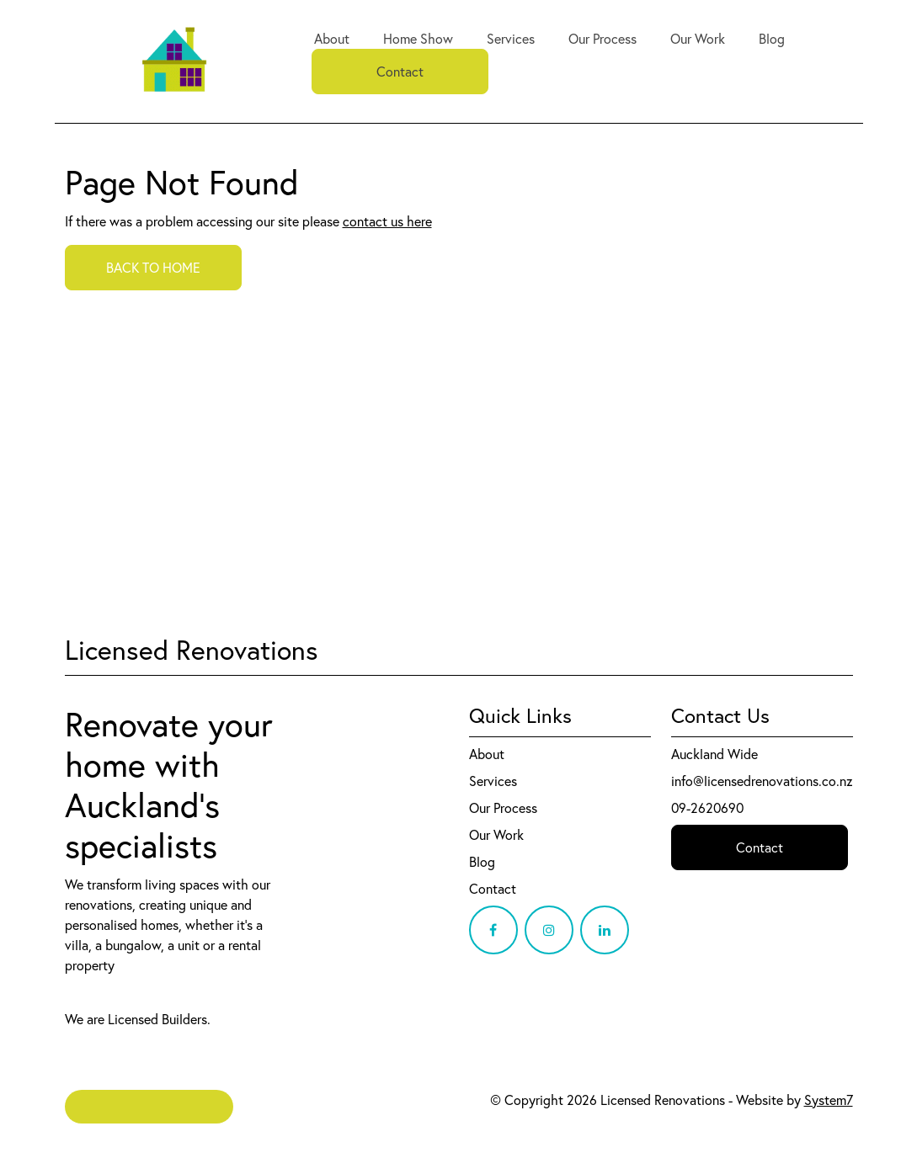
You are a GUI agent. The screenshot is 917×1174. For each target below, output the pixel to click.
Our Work (697, 38)
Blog (772, 38)
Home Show (418, 38)
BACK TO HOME (153, 267)
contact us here (387, 221)
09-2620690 (707, 807)
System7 (828, 1100)
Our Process (602, 38)
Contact (400, 71)
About (331, 38)
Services (511, 38)
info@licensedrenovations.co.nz (762, 781)
